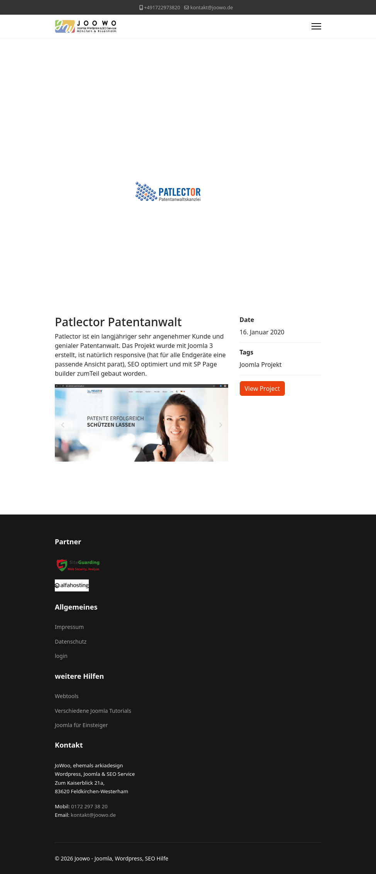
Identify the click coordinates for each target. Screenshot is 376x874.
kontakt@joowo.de (211, 7)
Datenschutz (70, 641)
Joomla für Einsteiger (81, 725)
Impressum (69, 626)
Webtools (67, 696)
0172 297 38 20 (89, 806)
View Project (262, 388)
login (61, 655)
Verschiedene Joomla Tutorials (93, 710)
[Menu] (316, 26)
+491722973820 (162, 7)
